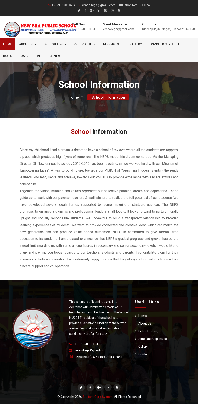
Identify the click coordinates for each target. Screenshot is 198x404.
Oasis (25, 56)
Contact (56, 56)
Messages (112, 44)
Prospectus (85, 44)
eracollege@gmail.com (97, 5)
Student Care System (98, 397)
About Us (27, 44)
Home (7, 44)
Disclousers (55, 44)
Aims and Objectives (151, 339)
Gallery (135, 44)
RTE (39, 56)
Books (8, 56)
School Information (108, 97)
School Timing (146, 331)
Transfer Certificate (165, 44)
